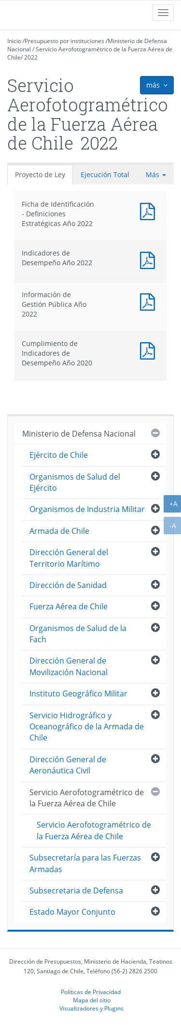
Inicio (14, 41)
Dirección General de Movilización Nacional (68, 666)
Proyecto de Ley (40, 174)
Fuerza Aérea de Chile (68, 606)
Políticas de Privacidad (91, 992)
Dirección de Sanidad (68, 585)
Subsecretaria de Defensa (76, 890)
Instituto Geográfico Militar (78, 693)
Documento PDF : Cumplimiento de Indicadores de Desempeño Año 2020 (149, 350)
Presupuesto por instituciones (64, 41)
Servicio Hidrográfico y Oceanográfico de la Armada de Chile (86, 726)
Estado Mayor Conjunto (72, 911)
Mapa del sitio (92, 1000)
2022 (31, 57)
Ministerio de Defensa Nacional (79, 433)
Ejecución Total (105, 174)
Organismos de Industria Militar (87, 509)
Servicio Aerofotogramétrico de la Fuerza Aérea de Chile (86, 798)
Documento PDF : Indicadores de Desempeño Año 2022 (149, 259)
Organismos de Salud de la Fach (77, 634)
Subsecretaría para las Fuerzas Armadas (85, 863)
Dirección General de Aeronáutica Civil (67, 765)
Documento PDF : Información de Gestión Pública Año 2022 (149, 301)
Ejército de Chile (58, 455)
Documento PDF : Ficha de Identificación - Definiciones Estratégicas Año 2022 (149, 210)
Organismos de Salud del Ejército (74, 482)
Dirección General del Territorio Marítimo (68, 558)
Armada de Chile (59, 531)
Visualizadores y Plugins (91, 1008)
